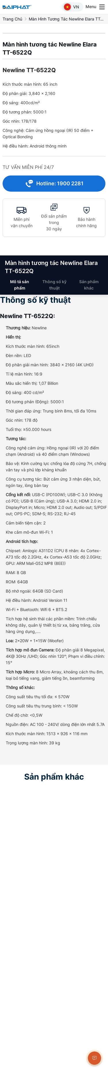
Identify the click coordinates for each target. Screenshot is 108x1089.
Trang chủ (12, 18)
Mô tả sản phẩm (19, 284)
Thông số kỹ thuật (54, 284)
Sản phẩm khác (89, 284)
